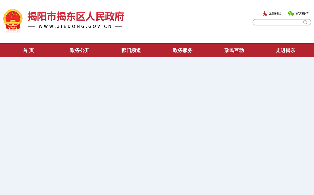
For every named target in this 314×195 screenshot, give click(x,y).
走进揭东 (285, 50)
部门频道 (131, 50)
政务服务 (182, 50)
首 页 (28, 50)
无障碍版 (272, 13)
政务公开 (80, 50)
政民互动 (234, 50)
